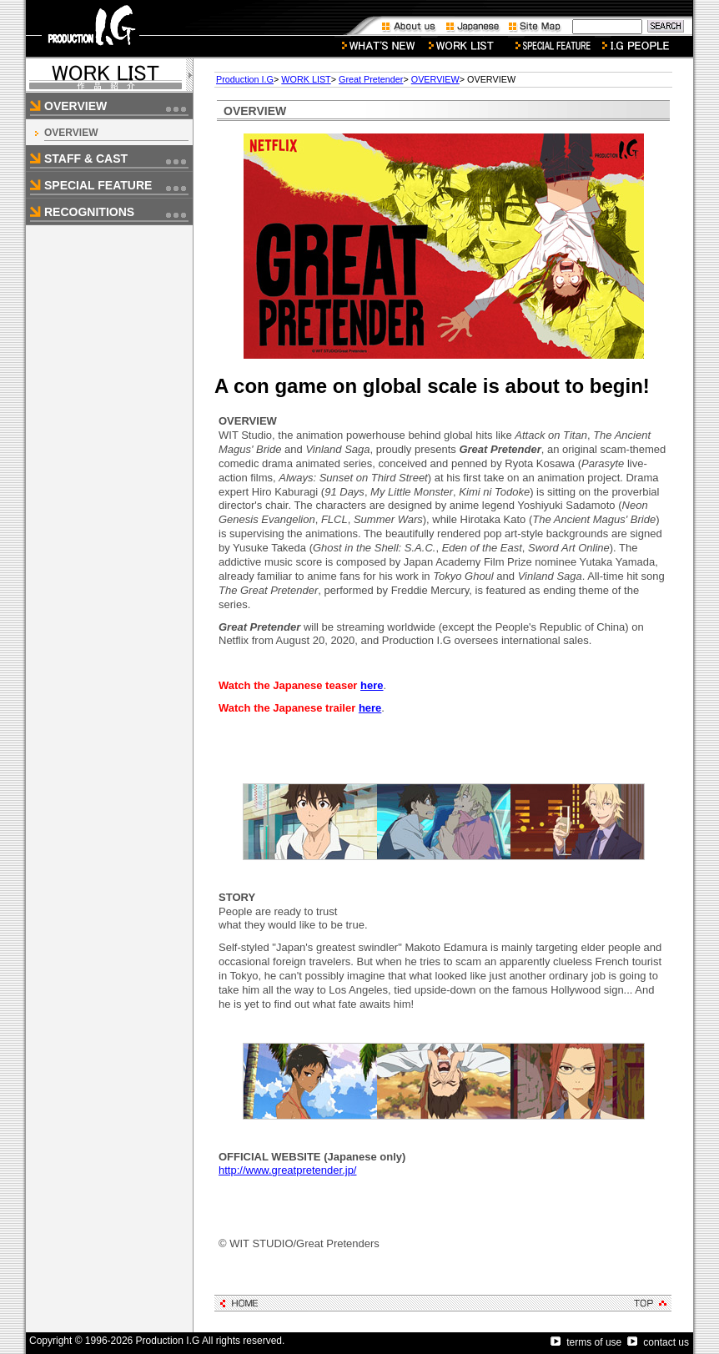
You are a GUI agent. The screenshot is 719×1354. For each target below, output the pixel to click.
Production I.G (245, 79)
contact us (658, 1342)
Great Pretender (371, 79)
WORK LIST (305, 79)
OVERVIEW (71, 132)
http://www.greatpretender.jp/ (287, 1170)
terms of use (586, 1342)
